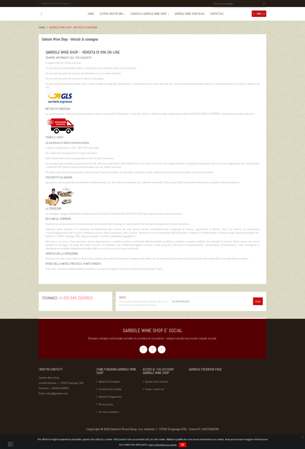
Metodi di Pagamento (110, 396)
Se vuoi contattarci (109, 412)
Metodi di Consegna (109, 381)
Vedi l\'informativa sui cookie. (163, 444)
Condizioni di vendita (110, 389)
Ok (182, 444)
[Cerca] (239, 3)
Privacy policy (106, 404)
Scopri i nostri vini (154, 389)
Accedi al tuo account (156, 381)
